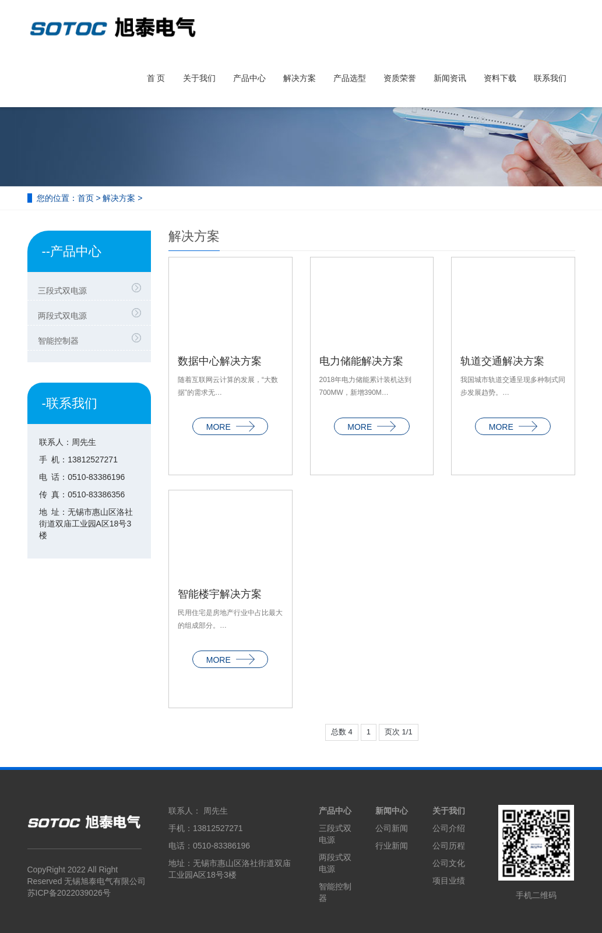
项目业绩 (448, 880)
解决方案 (299, 78)
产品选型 (349, 78)
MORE (230, 427)
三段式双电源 (62, 290)
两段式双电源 (62, 315)
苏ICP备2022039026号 (69, 892)
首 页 (156, 78)
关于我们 (199, 78)
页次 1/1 (399, 731)
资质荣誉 (399, 78)
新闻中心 (391, 810)
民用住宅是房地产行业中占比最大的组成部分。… (230, 619)
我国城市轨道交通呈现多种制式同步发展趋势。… (512, 386)
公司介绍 (448, 828)
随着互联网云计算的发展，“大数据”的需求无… (228, 386)
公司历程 (448, 845)
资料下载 (500, 78)
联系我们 (550, 78)
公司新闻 (391, 828)
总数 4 (342, 731)
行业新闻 (391, 845)
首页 (86, 198)
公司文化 (448, 863)
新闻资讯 (450, 78)
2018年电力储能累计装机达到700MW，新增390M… (365, 386)
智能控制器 (58, 340)
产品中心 (249, 78)
